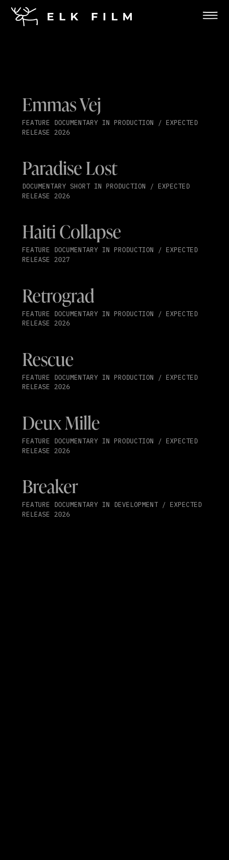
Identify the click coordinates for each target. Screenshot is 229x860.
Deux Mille (61, 422)
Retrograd (58, 295)
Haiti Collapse (71, 231)
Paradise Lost (69, 168)
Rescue (48, 359)
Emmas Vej (61, 104)
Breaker (50, 486)
